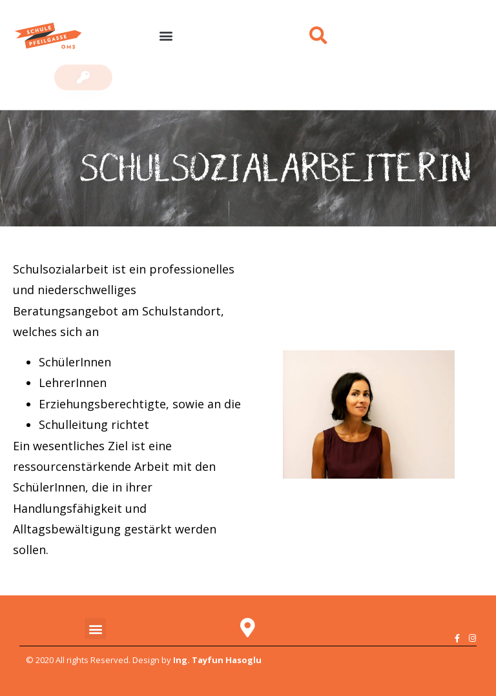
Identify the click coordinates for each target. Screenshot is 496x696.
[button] (165, 35)
